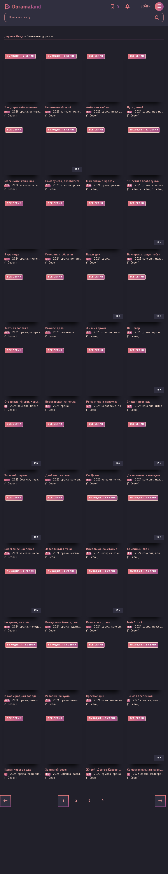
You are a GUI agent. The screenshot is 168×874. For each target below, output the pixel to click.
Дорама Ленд (13, 36)
